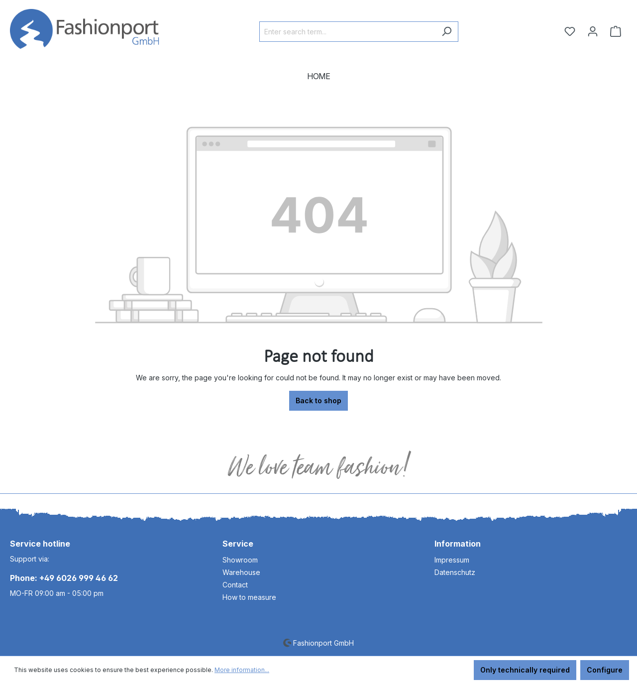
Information (457, 544)
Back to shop (318, 400)
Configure (605, 670)
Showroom (240, 560)
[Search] (446, 31)
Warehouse (241, 572)
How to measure (249, 597)
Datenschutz (454, 572)
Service (237, 544)
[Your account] (592, 31)
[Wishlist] (569, 31)
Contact (235, 584)
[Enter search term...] (347, 31)
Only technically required (525, 670)
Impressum (451, 560)
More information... (241, 670)
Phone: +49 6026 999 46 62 (64, 578)
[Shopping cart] (615, 31)
